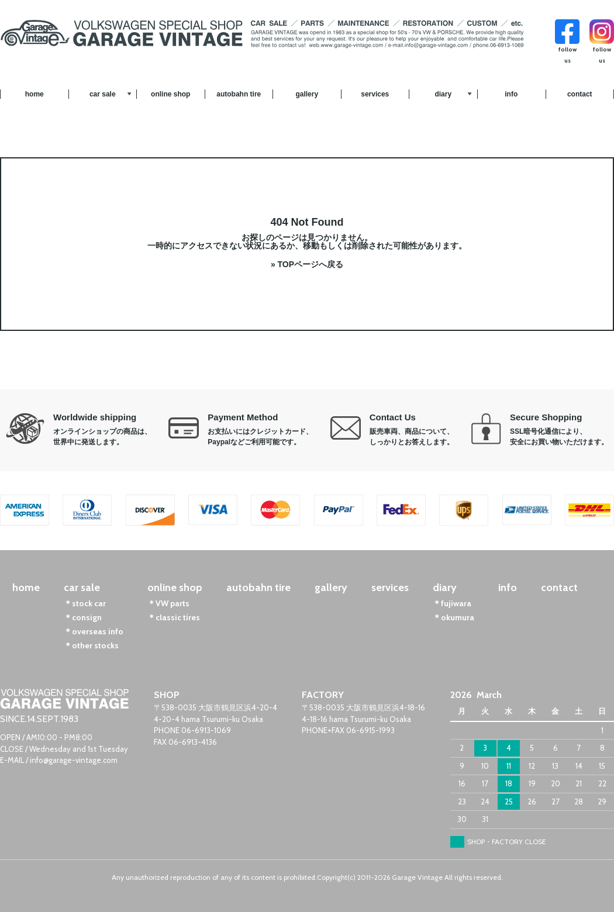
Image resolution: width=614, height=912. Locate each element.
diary (442, 94)
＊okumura (453, 617)
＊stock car (85, 603)
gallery (306, 94)
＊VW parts (168, 603)
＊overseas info (93, 631)
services (375, 94)
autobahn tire (238, 94)
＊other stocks (91, 645)
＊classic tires (173, 617)
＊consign (83, 617)
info (511, 94)
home (34, 94)
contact (579, 94)
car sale (102, 94)
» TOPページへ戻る (307, 264)
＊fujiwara (452, 603)
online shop (170, 94)
